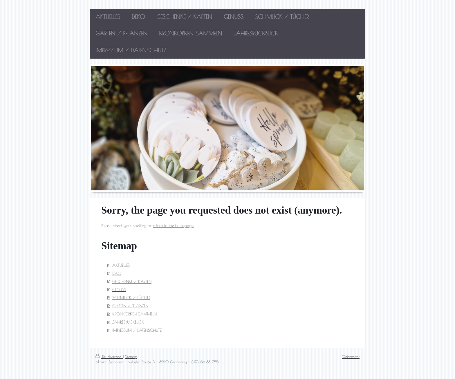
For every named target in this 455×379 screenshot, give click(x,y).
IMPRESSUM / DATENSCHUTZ (137, 330)
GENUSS (119, 289)
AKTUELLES (121, 265)
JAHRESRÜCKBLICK (128, 322)
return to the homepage (173, 225)
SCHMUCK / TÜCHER (131, 297)
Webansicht (351, 356)
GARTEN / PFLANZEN (130, 306)
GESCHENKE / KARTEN (131, 281)
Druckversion (109, 356)
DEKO (116, 273)
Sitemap (131, 356)
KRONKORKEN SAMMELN (134, 314)
